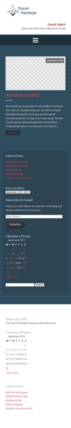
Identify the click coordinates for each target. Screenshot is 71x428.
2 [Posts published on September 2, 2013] (6, 253)
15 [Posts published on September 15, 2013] (25, 258)
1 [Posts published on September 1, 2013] (25, 249)
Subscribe (15, 224)
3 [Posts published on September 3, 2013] (9, 253)
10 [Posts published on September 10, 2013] (10, 258)
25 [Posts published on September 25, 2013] (13, 267)
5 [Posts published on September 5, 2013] (15, 253)
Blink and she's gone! (17, 161)
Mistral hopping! (14, 173)
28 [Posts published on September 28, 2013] (22, 267)
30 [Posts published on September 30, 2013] (7, 272)
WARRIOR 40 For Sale (16, 165)
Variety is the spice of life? (19, 177)
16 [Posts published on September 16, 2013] (7, 262)
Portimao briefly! (23, 95)
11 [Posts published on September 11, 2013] (13, 258)
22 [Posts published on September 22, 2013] (25, 262)
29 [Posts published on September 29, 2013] (25, 267)
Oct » (15, 276)
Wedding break (13, 169)
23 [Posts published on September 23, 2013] (7, 267)
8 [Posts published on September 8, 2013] (25, 253)
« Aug (8, 276)
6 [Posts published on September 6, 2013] (18, 253)
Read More (12, 132)
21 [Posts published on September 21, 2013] (22, 262)
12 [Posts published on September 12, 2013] (16, 258)
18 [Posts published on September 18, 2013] (13, 262)
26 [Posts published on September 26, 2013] (16, 267)
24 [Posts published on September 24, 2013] (10, 267)
